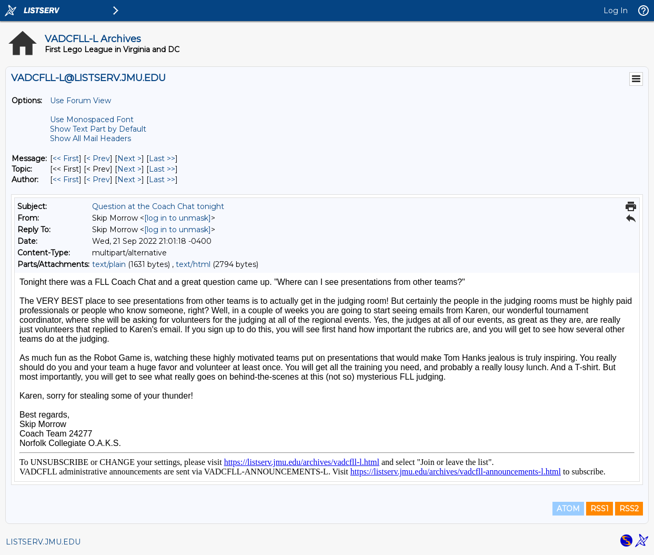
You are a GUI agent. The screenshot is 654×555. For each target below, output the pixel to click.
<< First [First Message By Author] (66, 179)
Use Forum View (80, 100)
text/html (193, 264)
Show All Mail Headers (90, 138)
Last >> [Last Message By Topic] (162, 169)
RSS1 (599, 508)
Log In (615, 10)
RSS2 (629, 508)
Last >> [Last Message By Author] (162, 179)
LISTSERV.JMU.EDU (43, 542)
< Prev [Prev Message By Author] (98, 179)
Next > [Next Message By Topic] (129, 169)
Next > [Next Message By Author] (129, 179)
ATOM (568, 508)
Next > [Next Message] (129, 158)
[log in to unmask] (177, 218)
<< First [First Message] (66, 158)
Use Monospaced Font (92, 119)
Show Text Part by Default (98, 129)
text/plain (109, 264)
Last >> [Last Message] (162, 158)
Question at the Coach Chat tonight (158, 206)
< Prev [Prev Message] (98, 158)
